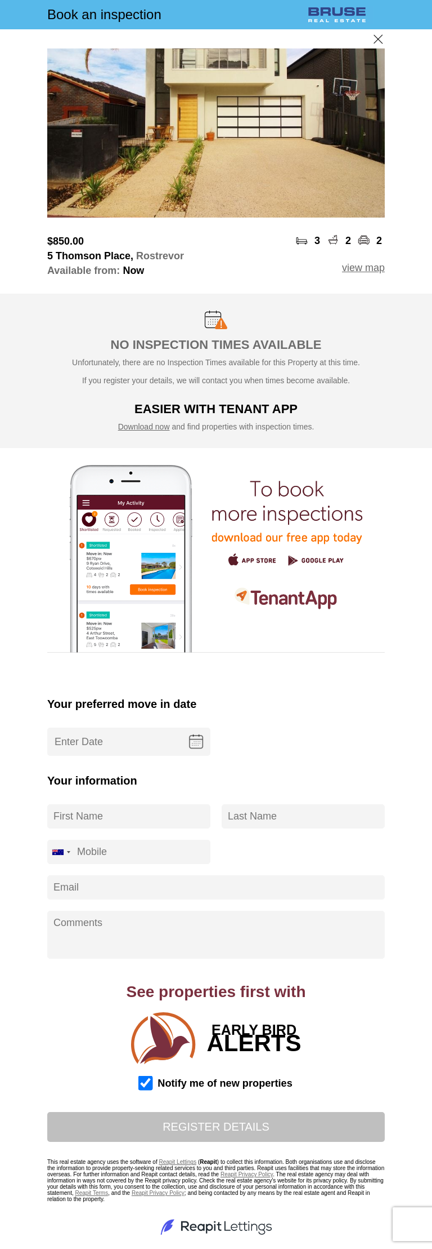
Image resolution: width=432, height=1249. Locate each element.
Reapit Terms (91, 1193)
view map (363, 267)
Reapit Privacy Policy (246, 1174)
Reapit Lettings (177, 1162)
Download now (144, 426)
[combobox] (61, 851)
